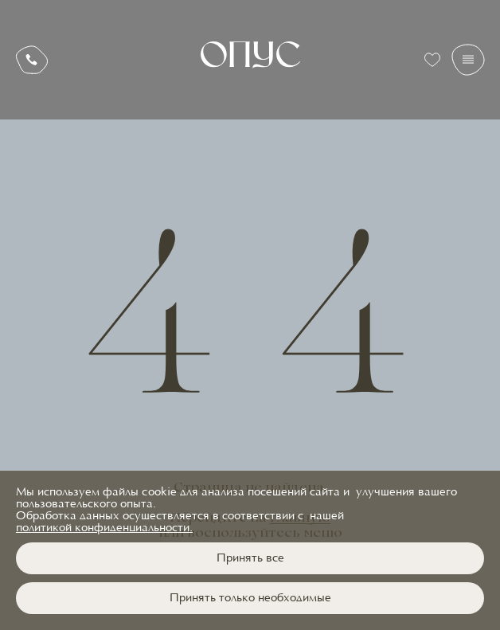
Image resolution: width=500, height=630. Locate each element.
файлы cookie (140, 493)
